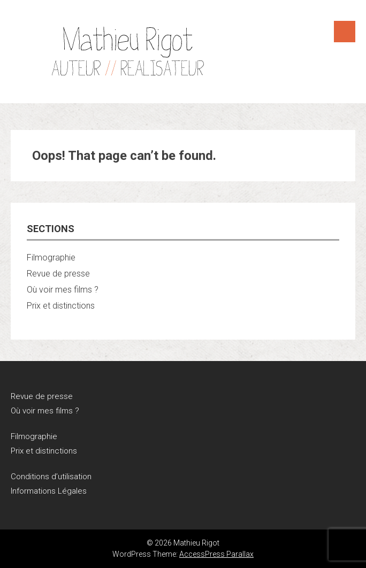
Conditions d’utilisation (51, 476)
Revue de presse (58, 273)
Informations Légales (49, 491)
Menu (344, 31)
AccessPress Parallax (216, 554)
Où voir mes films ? (62, 290)
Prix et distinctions (61, 306)
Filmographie (51, 257)
